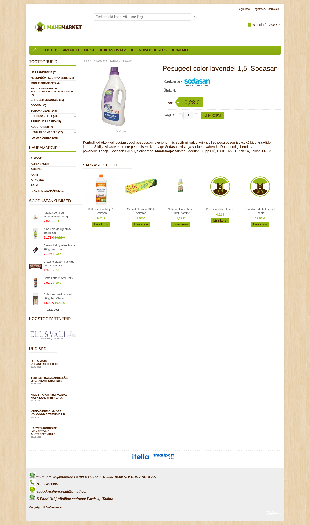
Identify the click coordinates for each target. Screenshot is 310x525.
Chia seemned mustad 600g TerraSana (58, 296)
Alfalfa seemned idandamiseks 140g (56, 214)
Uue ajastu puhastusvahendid (53, 364)
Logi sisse (244, 9)
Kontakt (180, 50)
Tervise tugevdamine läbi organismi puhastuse (53, 380)
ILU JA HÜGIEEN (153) (44, 137)
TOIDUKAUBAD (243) (44, 110)
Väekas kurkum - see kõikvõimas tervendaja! (53, 414)
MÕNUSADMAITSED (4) (45, 83)
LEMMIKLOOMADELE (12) (47, 132)
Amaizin (36, 169)
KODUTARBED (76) (42, 126)
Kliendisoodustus (149, 50)
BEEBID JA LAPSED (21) (46, 121)
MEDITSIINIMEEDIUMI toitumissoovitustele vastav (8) (52, 91)
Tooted (50, 50)
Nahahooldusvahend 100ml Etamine (180, 211)
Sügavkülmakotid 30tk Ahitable (141, 211)
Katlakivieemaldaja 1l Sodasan (101, 211)
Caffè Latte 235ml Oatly (58, 278)
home (86, 60)
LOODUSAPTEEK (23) (44, 116)
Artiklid (71, 50)
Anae (34, 174)
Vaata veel (53, 309)
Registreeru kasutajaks (266, 9)
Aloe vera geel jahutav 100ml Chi (57, 230)
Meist (89, 50)
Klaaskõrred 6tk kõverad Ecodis (260, 211)
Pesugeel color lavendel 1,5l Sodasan (112, 60)
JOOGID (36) (38, 105)
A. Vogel (37, 158)
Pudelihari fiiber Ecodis (220, 209)
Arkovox (37, 180)
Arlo (34, 185)
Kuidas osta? (113, 50)
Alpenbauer (40, 163)
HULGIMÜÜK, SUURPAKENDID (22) (52, 77)
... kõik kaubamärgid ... (47, 190)
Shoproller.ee (273, 513)
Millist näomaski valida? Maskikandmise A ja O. (53, 397)
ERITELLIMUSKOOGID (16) (47, 100)
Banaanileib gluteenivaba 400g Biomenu (59, 247)
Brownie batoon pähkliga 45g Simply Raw (59, 263)
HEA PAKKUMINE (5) (43, 72)
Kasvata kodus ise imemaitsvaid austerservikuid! (53, 432)
